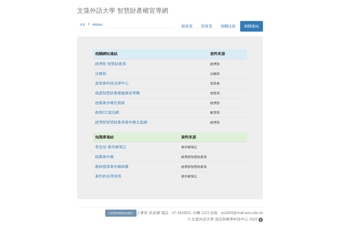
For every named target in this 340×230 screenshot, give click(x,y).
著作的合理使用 (108, 176)
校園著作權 (104, 157)
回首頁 (206, 26)
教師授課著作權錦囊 (112, 167)
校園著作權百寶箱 (110, 103)
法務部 (100, 74)
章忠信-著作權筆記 (110, 147)
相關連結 (97, 24)
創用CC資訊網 (107, 112)
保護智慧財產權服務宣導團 (117, 93)
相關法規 (228, 26)
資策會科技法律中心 (112, 83)
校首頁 (187, 26)
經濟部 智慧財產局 (110, 64)
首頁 (82, 24)
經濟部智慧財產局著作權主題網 (121, 122)
